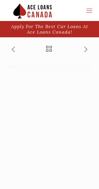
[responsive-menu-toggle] (89, 10)
